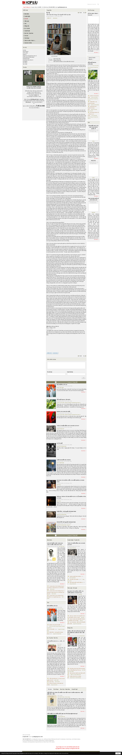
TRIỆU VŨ (59, 645)
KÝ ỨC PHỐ (59, 443)
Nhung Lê (81, 620)
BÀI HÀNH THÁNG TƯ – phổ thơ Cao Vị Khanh (93, 114)
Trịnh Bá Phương (78, 677)
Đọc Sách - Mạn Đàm (65, 689)
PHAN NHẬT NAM (77, 674)
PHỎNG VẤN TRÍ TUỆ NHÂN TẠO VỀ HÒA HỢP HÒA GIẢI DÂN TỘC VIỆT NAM (76, 632)
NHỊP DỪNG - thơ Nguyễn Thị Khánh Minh (66, 511)
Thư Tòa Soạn (91, 10)
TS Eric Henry (67, 697)
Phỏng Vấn (70, 627)
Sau (84, 12)
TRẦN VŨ (49, 18)
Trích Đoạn (55, 689)
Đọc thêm (83, 408)
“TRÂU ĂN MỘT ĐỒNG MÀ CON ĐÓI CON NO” (68, 425)
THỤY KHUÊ (52, 589)
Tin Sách (50, 689)
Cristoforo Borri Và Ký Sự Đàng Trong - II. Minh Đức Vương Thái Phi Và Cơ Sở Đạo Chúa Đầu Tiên (55, 592)
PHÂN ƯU (93, 160)
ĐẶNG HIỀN (56, 680)
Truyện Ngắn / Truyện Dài (73, 540)
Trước (80, 12)
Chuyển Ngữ (74, 689)
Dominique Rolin (26, 58)
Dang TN (24, 54)
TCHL (93, 141)
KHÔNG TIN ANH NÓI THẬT (63, 411)
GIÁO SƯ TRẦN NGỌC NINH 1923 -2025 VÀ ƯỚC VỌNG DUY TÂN (55, 544)
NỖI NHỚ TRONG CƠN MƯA (63, 399)
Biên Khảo (49, 540)
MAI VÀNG (51, 681)
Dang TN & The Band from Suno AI (30, 55)
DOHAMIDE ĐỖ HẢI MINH (28, 57)
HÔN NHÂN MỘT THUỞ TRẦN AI (76, 582)
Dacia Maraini (25, 51)
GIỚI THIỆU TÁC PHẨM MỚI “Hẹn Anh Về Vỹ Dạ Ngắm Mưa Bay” (62, 713)
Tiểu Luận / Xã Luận (72, 588)
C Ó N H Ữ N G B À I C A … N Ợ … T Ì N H (55, 641)
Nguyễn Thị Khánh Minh (61, 446)
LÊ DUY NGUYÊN (60, 402)
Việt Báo (93, 212)
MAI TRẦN (72, 671)
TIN (89, 122)
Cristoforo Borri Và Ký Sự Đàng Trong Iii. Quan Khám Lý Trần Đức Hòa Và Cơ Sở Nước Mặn (55, 588)
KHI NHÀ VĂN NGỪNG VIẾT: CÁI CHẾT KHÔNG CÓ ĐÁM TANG (75, 592)
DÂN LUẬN (25, 53)
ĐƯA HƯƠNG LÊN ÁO (62, 384)
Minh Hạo (59, 484)
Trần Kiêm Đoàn (82, 635)
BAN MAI (55, 18)
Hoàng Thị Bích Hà (60, 428)
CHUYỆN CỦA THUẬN (74, 579)
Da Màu (24, 50)
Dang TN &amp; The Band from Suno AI (72, 402)
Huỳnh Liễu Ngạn (60, 387)
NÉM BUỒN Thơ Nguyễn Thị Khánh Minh (66, 522)
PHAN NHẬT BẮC (60, 462)
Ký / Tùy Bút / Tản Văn (52, 638)
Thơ (48, 602)
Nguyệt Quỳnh (72, 677)
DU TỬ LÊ (25, 62)
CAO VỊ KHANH (94, 115)
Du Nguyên (25, 61)
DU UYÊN (25, 64)
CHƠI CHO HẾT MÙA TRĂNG (64, 459)
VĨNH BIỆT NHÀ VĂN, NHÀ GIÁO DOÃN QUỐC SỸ (93, 127)
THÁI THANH (57, 681)
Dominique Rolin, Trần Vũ (28, 60)
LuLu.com (41, 99)
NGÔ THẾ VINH (61, 546)
